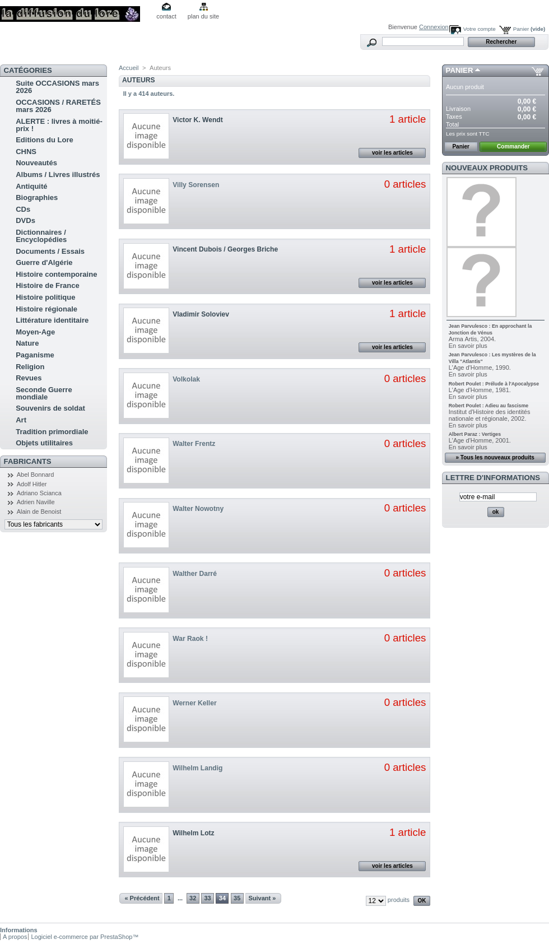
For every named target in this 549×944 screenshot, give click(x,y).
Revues (28, 378)
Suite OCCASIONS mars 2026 (57, 87)
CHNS (26, 151)
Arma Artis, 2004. (472, 339)
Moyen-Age (35, 332)
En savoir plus (468, 345)
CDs (23, 209)
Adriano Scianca (39, 493)
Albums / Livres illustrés (58, 174)
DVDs (25, 220)
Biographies (37, 197)
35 (237, 898)
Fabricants (28, 461)
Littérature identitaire (52, 320)
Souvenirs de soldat (50, 408)
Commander (513, 146)
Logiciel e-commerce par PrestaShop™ (84, 936)
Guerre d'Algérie (44, 262)
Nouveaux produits (487, 168)
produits (399, 899)
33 (207, 898)
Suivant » (262, 898)
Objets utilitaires (44, 443)
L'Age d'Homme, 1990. (480, 367)
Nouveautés (36, 163)
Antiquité (31, 186)
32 (192, 898)
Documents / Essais (50, 251)
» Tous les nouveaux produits (494, 457)
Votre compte (479, 29)
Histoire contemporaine (56, 274)
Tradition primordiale (52, 431)
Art (21, 420)
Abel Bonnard (35, 474)
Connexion (434, 27)
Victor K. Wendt (198, 120)
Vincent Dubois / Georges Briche (225, 249)
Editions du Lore (44, 140)
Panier (529, 29)
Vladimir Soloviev (201, 314)
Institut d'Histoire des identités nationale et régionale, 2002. (490, 415)
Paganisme (35, 355)
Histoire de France (47, 285)
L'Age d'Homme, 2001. (480, 440)
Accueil (128, 67)
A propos (15, 936)
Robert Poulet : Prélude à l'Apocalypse (494, 384)
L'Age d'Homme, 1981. (480, 390)
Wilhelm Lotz (193, 833)
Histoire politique (45, 297)
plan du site (203, 16)
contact (166, 16)
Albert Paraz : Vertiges (475, 434)
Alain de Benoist (39, 511)
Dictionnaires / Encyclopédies (41, 236)
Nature (27, 343)
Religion (30, 366)
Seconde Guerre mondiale (44, 393)
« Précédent (141, 898)
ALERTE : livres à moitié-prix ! (59, 125)
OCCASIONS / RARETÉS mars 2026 (58, 106)
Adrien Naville (36, 502)
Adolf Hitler (32, 484)
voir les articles (392, 153)
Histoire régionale (46, 309)
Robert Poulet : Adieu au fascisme (488, 405)
